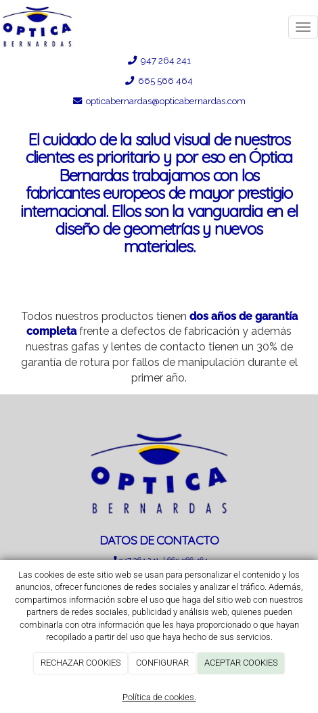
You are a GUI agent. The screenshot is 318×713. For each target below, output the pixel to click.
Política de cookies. (159, 697)
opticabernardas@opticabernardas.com (165, 100)
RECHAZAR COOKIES (81, 663)
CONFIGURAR (162, 663)
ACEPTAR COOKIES (241, 663)
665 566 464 (165, 80)
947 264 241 (165, 60)
